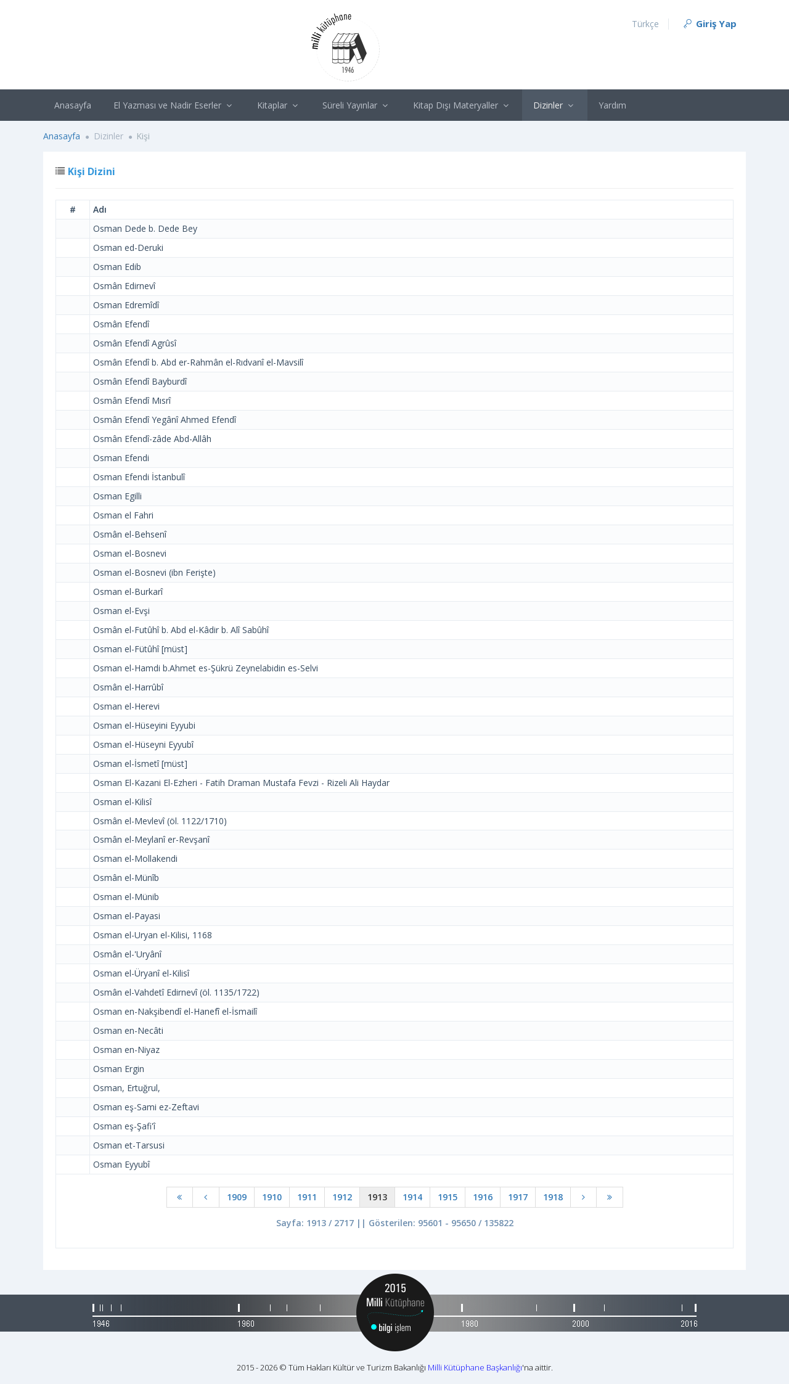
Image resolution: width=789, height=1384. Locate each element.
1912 (342, 1197)
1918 (553, 1197)
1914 (412, 1197)
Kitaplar (279, 105)
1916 (483, 1197)
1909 (237, 1197)
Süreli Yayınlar (356, 105)
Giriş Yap (709, 23)
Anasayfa (72, 105)
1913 (377, 1197)
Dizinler (554, 105)
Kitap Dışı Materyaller (462, 105)
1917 (518, 1197)
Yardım (612, 105)
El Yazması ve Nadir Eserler (174, 105)
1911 (307, 1197)
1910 (272, 1197)
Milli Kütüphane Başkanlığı (475, 1367)
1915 (447, 1197)
